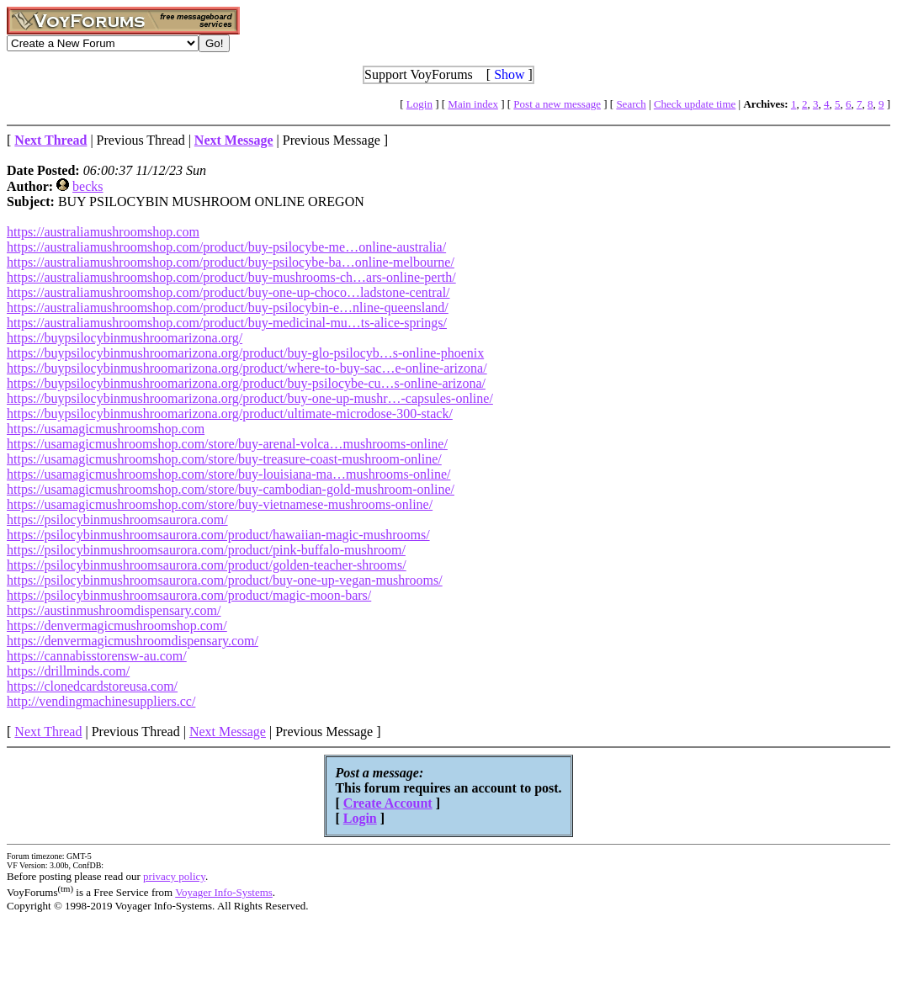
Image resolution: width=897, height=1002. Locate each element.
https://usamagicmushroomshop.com (105, 428)
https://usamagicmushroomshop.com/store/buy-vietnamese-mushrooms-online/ (220, 504)
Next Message (227, 731)
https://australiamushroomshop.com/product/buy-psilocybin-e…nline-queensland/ (227, 307)
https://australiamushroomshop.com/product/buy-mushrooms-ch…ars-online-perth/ (231, 277)
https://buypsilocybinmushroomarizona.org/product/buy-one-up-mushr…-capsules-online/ (250, 398)
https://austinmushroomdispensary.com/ (114, 610)
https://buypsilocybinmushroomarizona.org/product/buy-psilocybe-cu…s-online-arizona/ (246, 383)
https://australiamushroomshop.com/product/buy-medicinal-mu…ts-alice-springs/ (227, 322)
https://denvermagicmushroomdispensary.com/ (132, 641)
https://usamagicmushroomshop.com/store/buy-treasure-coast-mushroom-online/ (224, 459)
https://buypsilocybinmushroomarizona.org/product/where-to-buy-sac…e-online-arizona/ (247, 368)
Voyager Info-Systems (224, 892)
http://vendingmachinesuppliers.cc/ (101, 701)
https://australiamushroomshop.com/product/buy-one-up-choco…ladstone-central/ (228, 292)
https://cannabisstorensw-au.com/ (97, 656)
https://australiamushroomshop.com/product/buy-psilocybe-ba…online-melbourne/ (230, 262)
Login (419, 104)
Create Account (388, 803)
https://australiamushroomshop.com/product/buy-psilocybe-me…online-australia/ (226, 247)
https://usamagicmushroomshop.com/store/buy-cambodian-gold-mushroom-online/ (230, 489)
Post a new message (557, 104)
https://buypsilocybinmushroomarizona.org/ (124, 338)
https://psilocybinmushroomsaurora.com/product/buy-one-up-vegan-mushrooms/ (225, 580)
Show (509, 74)
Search (630, 104)
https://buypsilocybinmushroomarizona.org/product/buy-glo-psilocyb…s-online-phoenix (245, 353)
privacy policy (174, 876)
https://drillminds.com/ (68, 671)
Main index (473, 104)
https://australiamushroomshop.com (103, 232)
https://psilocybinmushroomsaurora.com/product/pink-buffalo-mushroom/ (206, 550)
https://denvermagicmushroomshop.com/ (117, 625)
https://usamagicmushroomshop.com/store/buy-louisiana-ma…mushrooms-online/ (229, 474)
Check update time (694, 104)
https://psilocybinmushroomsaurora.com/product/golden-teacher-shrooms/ (206, 565)
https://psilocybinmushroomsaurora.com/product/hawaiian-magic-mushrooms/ (218, 535)
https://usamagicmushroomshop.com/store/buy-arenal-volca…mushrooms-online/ (227, 444)
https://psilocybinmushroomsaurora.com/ (117, 519)
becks (87, 186)
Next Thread (48, 731)
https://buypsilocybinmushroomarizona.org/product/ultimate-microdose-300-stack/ (230, 413)
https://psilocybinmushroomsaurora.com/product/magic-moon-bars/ (189, 595)
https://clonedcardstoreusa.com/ (92, 686)
